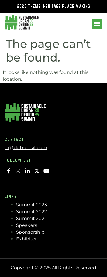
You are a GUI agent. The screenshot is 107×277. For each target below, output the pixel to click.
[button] (97, 24)
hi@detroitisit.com (26, 147)
